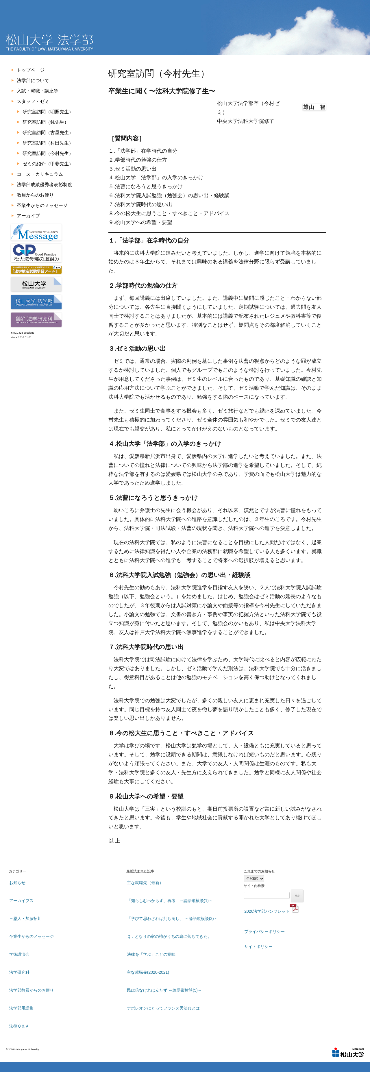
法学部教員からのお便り (31, 990)
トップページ (31, 70)
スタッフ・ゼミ (33, 101)
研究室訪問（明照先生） (48, 111)
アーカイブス (21, 900)
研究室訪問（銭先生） (46, 122)
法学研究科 (19, 972)
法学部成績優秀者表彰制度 (44, 184)
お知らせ (17, 882)
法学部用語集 (21, 1008)
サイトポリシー (258, 946)
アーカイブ (28, 215)
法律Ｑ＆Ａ (19, 1026)
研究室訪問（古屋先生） (48, 132)
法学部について (33, 80)
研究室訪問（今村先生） (48, 153)
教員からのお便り (35, 195)
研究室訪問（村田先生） (48, 143)
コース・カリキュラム (40, 174)
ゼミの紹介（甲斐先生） (48, 163)
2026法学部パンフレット (271, 908)
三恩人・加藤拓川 (25, 918)
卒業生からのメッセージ (42, 205)
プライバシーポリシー (264, 931)
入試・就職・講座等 (37, 90)
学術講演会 (19, 954)
